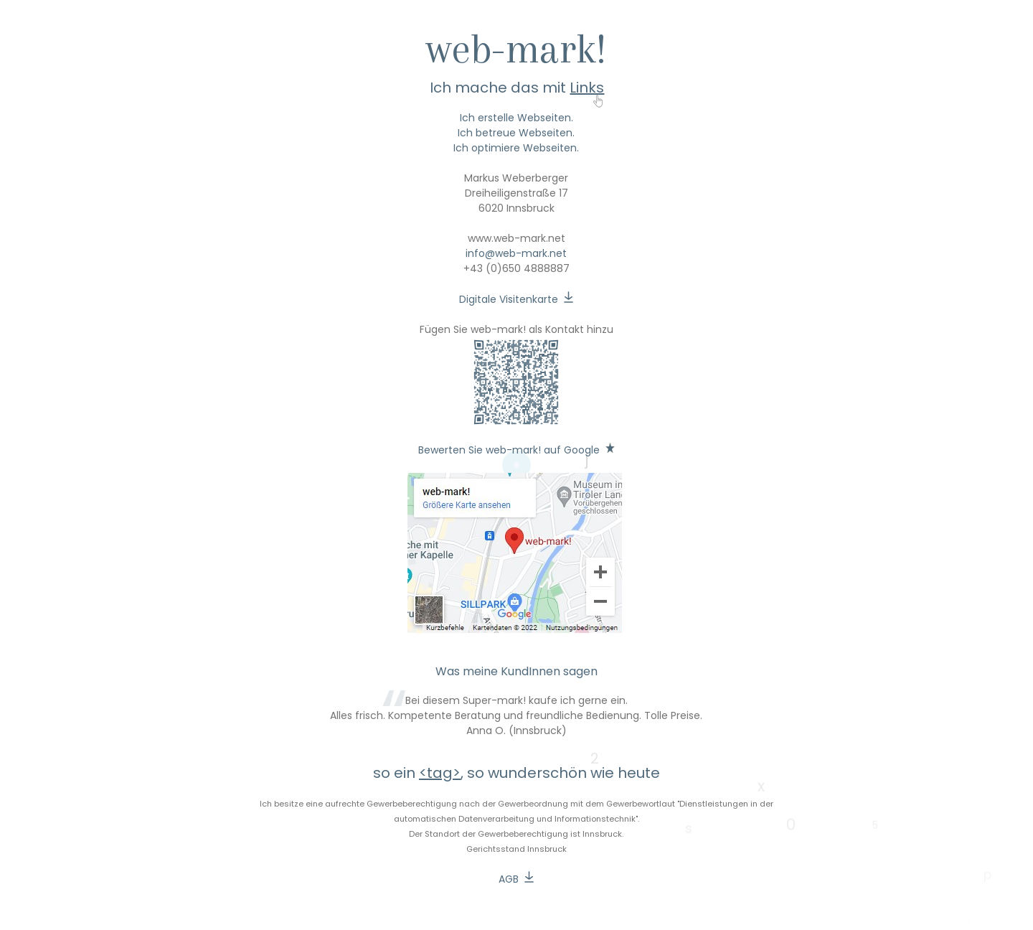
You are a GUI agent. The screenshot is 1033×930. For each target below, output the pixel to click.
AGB (509, 879)
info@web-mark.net (516, 253)
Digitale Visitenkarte (508, 299)
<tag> (440, 773)
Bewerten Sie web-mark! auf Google (509, 450)
